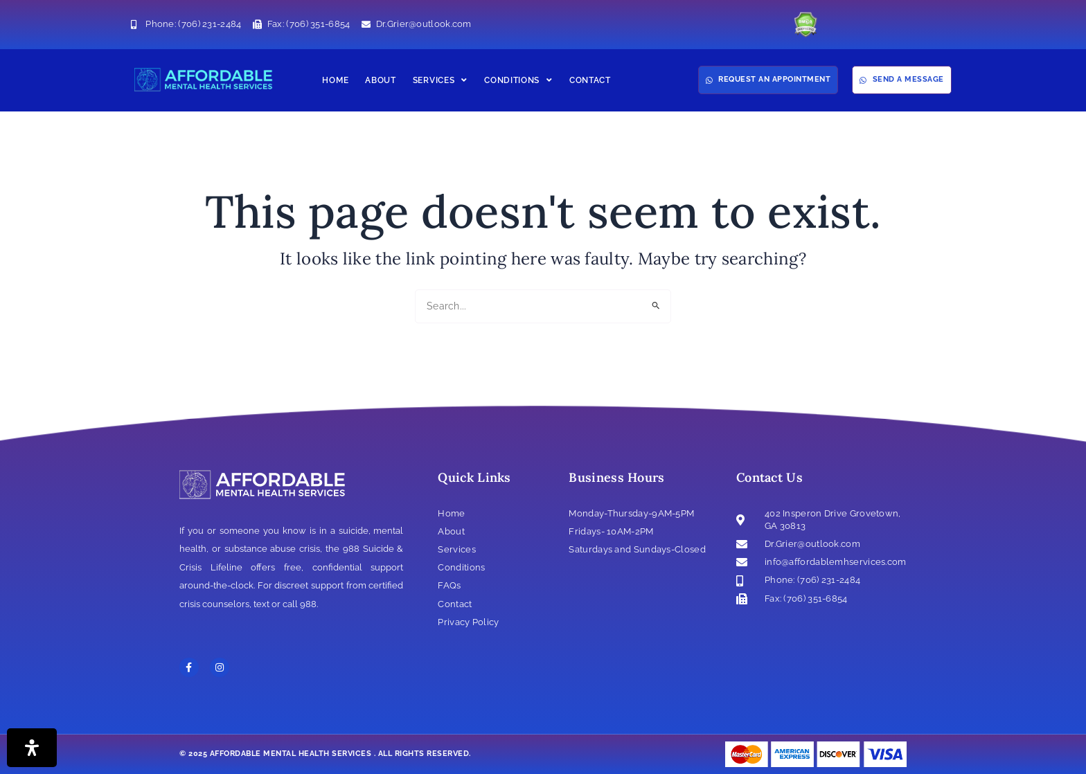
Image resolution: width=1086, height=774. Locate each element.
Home (335, 80)
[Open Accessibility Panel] (32, 747)
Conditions (518, 80)
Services (440, 80)
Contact (590, 80)
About (380, 80)
